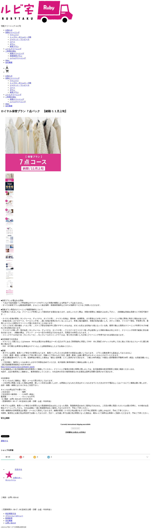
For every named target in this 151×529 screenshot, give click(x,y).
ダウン (12, 44)
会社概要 (8, 62)
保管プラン (14, 46)
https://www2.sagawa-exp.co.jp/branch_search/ (18, 367)
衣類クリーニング (12, 32)
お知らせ (8, 30)
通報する (4, 441)
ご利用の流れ (10, 51)
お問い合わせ (10, 523)
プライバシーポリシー (14, 516)
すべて (8, 457)
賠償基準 (8, 518)
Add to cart (75, 428)
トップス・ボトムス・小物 (20, 37)
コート (12, 42)
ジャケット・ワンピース (19, 39)
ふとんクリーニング (13, 49)
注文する (13, 469)
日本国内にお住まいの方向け (75, 432)
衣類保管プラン (16, 56)
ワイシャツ (14, 35)
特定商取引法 (10, 514)
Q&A (7, 60)
